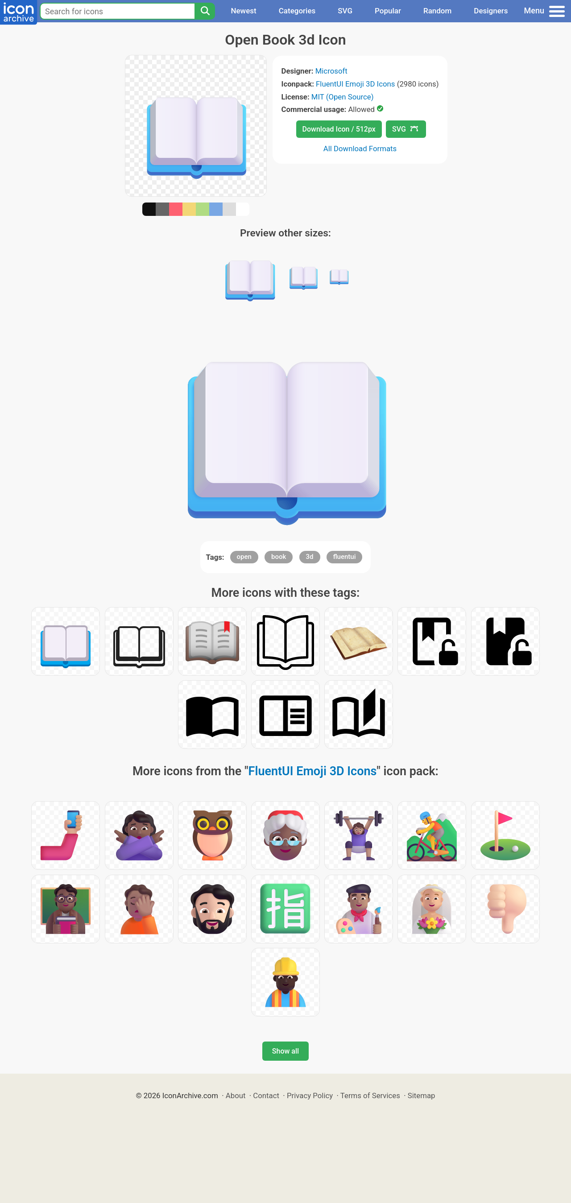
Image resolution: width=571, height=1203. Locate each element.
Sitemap (421, 1095)
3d (310, 557)
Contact (266, 1095)
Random (437, 10)
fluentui (344, 557)
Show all (285, 1051)
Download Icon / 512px (339, 129)
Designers (491, 10)
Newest (243, 10)
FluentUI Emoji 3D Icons (355, 83)
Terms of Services (370, 1095)
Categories (297, 10)
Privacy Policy (310, 1095)
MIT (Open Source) (342, 96)
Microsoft (331, 70)
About (236, 1095)
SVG (345, 10)
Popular (388, 10)
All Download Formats (360, 148)
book (278, 557)
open (244, 557)
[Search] (204, 11)
